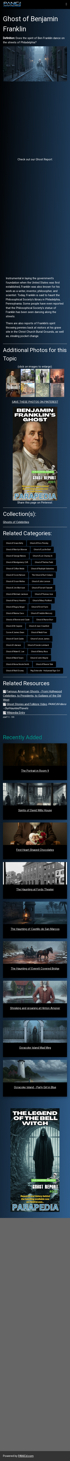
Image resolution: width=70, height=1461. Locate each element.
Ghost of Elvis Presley (39, 543)
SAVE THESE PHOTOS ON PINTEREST (35, 402)
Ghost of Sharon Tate (44, 664)
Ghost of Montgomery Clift (17, 562)
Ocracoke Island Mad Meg (35, 1047)
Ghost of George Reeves (16, 556)
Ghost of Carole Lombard (38, 645)
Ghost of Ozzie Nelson (15, 575)
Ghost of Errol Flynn (39, 607)
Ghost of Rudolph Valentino (42, 569)
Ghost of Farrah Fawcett (42, 588)
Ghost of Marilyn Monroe (16, 550)
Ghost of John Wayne (39, 658)
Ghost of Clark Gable (15, 639)
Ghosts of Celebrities (16, 522)
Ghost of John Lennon (41, 581)
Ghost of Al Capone (14, 626)
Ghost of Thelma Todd (44, 562)
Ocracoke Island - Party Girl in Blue (35, 1087)
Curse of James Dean (15, 632)
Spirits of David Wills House (35, 810)
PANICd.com (26, 1456)
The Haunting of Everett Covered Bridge (35, 968)
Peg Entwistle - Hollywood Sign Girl (45, 671)
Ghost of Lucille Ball (42, 550)
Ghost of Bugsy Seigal (15, 607)
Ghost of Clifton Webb (15, 569)
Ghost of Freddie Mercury (41, 613)
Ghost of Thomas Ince (44, 594)
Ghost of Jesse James (39, 639)
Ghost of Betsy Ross (39, 652)
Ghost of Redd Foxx (39, 632)
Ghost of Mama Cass (15, 613)
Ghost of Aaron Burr (44, 620)
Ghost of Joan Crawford (39, 626)
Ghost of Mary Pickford (42, 601)
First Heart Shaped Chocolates (35, 850)
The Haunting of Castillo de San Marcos (35, 929)
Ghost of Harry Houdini (16, 601)
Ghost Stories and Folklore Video (27, 704)
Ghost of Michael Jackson (17, 594)
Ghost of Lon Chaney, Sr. (43, 556)
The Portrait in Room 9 (35, 770)
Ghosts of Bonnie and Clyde (17, 620)
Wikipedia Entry (16, 712)
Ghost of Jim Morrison (15, 588)
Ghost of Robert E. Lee (15, 652)
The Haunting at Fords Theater (35, 889)
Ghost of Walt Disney (15, 671)
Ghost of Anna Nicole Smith (17, 664)
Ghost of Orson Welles (15, 581)
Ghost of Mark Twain (15, 658)
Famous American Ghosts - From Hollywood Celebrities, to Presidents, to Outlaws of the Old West (32, 696)
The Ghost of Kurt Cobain (42, 575)
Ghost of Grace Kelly (14, 543)
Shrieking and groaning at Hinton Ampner (35, 1008)
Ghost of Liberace (13, 645)
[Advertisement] (35, 119)
